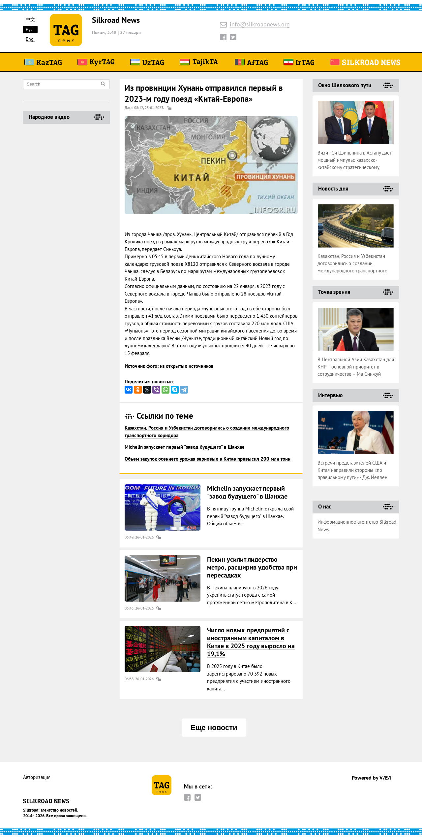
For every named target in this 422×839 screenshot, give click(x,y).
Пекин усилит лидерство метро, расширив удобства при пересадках (252, 567)
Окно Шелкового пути (344, 85)
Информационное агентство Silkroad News (356, 526)
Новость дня (333, 188)
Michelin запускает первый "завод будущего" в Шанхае (185, 447)
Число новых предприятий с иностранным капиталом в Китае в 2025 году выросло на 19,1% (251, 642)
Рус (29, 29)
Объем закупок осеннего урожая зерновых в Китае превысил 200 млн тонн (207, 459)
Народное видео (49, 117)
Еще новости (214, 727)
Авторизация (36, 777)
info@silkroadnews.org (260, 24)
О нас (324, 506)
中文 (30, 19)
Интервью (330, 395)
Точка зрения (334, 292)
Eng (30, 39)
